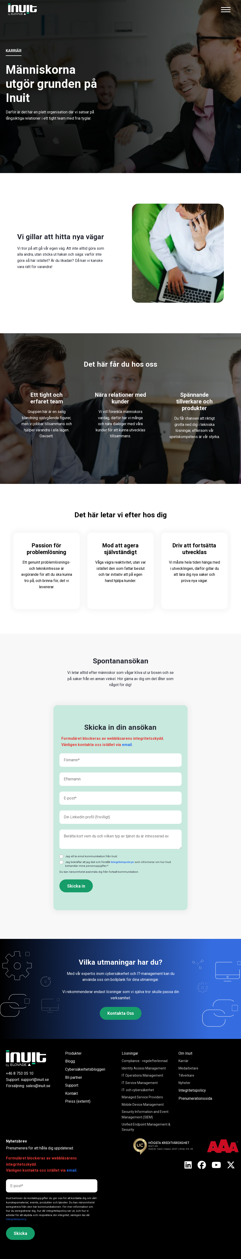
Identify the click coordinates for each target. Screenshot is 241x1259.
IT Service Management (140, 1083)
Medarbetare (188, 1068)
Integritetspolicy (192, 1090)
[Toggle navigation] (225, 9)
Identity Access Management (144, 1068)
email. (127, 744)
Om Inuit (185, 1053)
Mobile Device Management (143, 1104)
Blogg (70, 1061)
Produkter (73, 1053)
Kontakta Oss (120, 1013)
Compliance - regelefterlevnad (145, 1061)
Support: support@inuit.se (27, 1079)
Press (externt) (77, 1101)
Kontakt (71, 1093)
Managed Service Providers (142, 1097)
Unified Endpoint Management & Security (146, 1127)
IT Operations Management (142, 1075)
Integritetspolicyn (122, 862)
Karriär (183, 1061)
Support (71, 1085)
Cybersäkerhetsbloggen (85, 1069)
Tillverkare (186, 1075)
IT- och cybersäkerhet (138, 1090)
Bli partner (73, 1077)
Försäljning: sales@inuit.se (28, 1086)
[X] (188, 1165)
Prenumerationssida (195, 1098)
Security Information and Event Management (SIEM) (145, 1114)
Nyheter (184, 1083)
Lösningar (130, 1053)
